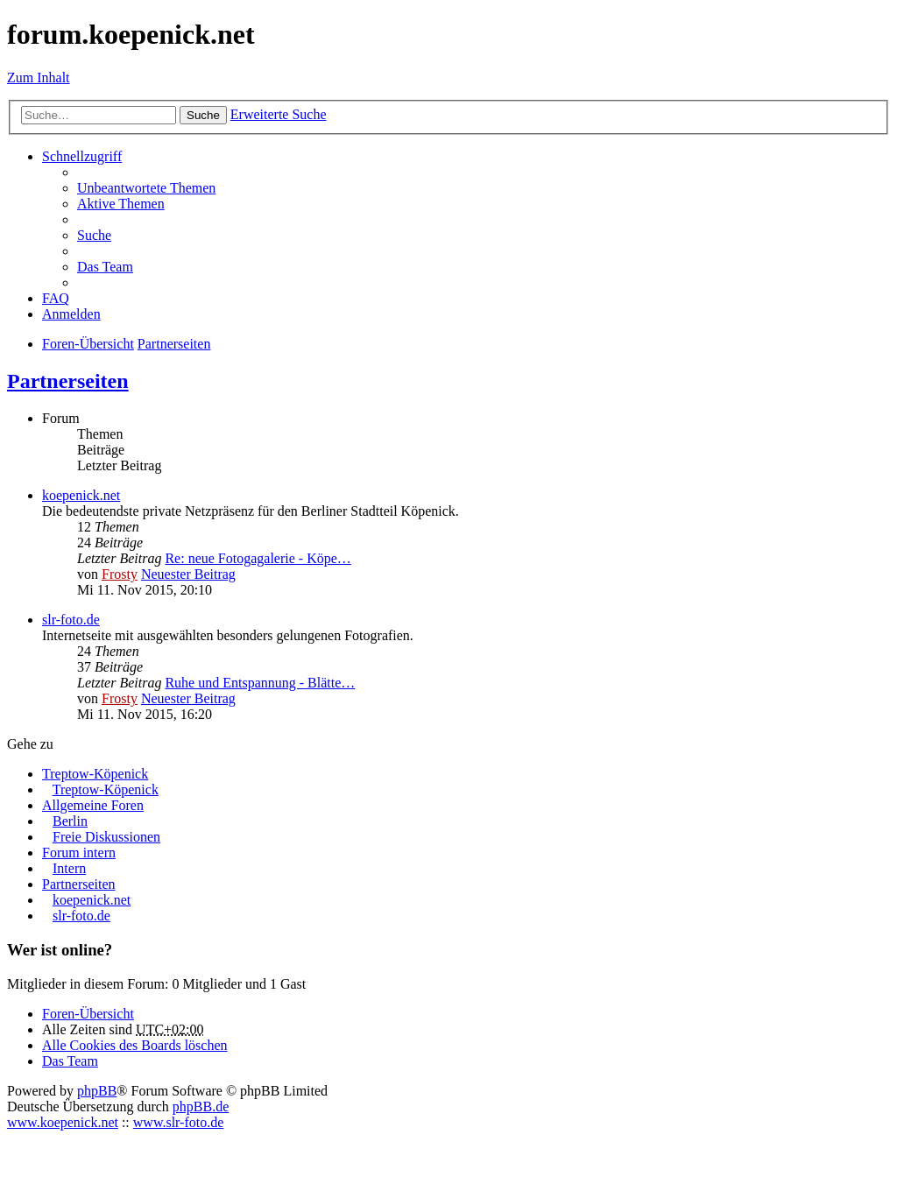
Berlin (70, 821)
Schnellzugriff (82, 156)
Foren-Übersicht (88, 1013)
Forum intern (79, 852)
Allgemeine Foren (93, 805)
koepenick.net (81, 495)
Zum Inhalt (38, 77)
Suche (203, 115)
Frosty (120, 574)
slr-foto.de (71, 619)
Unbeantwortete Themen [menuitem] (146, 187)
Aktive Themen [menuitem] (121, 203)
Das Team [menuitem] (105, 266)
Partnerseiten (68, 381)
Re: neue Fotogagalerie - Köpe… (257, 558)
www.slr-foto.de (178, 1122)
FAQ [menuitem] (55, 298)
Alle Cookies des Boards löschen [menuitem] (135, 1045)
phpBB (97, 1090)
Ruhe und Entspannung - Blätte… (260, 682)
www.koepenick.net (62, 1122)
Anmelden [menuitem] (71, 314)
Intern (69, 868)
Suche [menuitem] (94, 235)
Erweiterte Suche (278, 114)
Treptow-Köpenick (95, 773)
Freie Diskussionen (106, 836)
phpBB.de (201, 1106)
